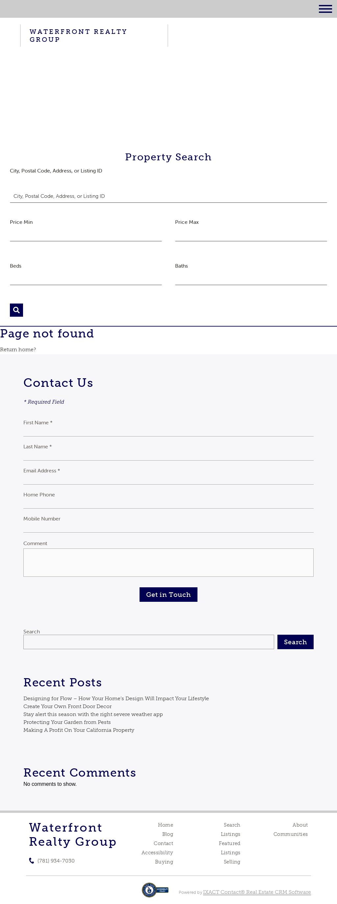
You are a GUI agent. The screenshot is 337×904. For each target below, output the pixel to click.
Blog (167, 834)
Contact (163, 843)
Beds (15, 265)
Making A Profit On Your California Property (78, 730)
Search (31, 631)
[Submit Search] (16, 310)
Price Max (187, 222)
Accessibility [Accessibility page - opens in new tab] (157, 853)
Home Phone (39, 494)
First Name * (38, 422)
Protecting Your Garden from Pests (67, 722)
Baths (181, 265)
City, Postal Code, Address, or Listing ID (56, 170)
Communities (290, 834)
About (300, 825)
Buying (164, 862)
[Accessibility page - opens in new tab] (155, 893)
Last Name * (37, 446)
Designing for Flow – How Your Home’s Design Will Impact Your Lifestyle (116, 698)
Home (165, 825)
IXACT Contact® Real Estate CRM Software (257, 892)
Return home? (18, 349)
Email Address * (41, 470)
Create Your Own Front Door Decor (67, 706)
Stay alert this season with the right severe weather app (93, 714)
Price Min (21, 222)
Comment (35, 543)
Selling (232, 862)
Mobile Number (42, 518)
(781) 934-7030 (56, 861)
